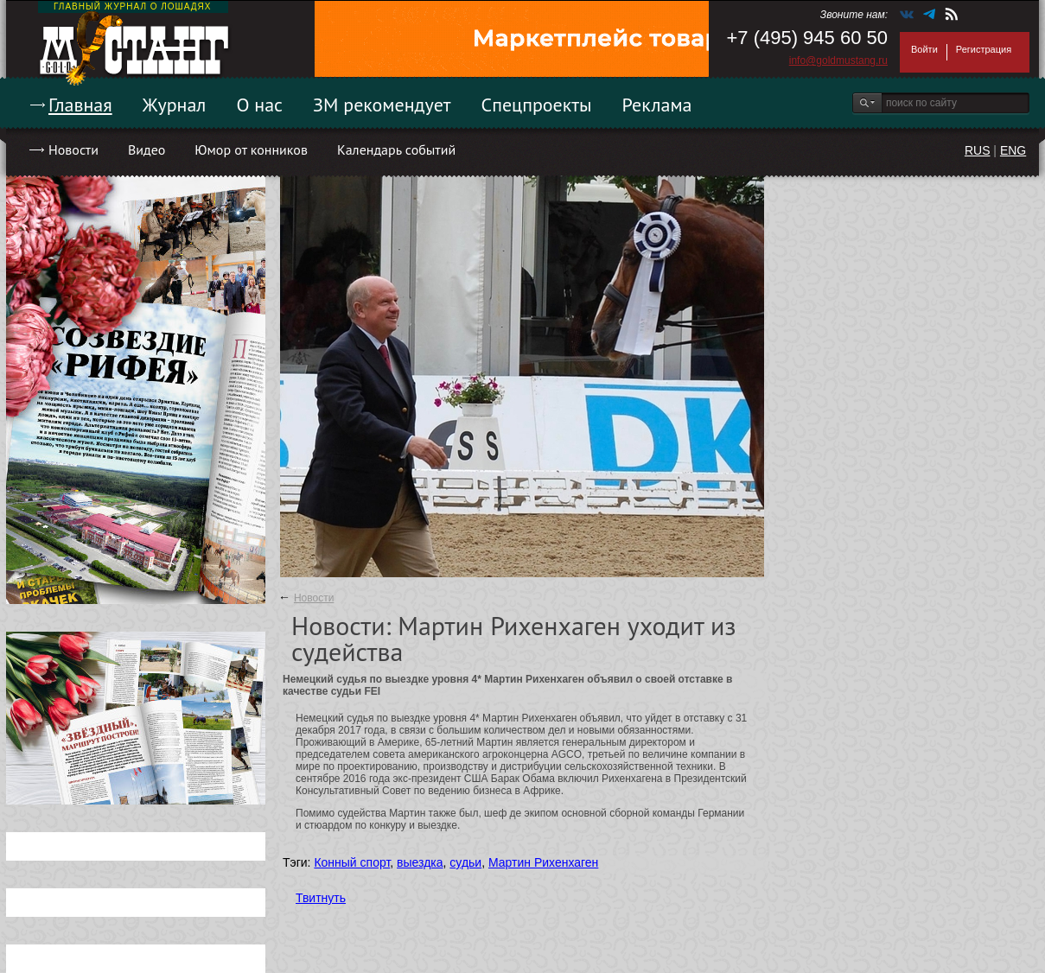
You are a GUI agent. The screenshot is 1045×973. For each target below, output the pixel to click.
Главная (80, 104)
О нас (259, 104)
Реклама (657, 104)
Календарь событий (396, 149)
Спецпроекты (536, 104)
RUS (978, 150)
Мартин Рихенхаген (543, 862)
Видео (146, 149)
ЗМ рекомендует (382, 104)
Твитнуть (321, 898)
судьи (465, 862)
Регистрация (983, 49)
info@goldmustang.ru (838, 60)
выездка (420, 862)
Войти (924, 49)
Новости (73, 149)
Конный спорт (352, 862)
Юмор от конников (251, 149)
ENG (1013, 150)
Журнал (175, 104)
